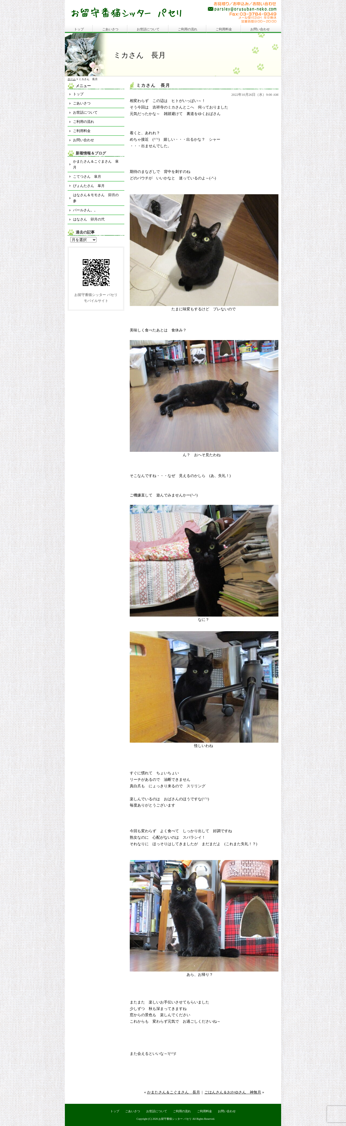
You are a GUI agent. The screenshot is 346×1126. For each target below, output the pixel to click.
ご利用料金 (224, 29)
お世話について (148, 29)
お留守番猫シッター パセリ (175, 1118)
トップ (79, 29)
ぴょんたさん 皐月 (89, 186)
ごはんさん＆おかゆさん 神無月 (232, 1092)
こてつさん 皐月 (87, 177)
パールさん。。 (85, 210)
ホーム (72, 79)
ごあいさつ (110, 29)
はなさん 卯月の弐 (89, 219)
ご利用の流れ (187, 29)
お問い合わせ (260, 29)
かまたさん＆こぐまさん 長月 (173, 1092)
